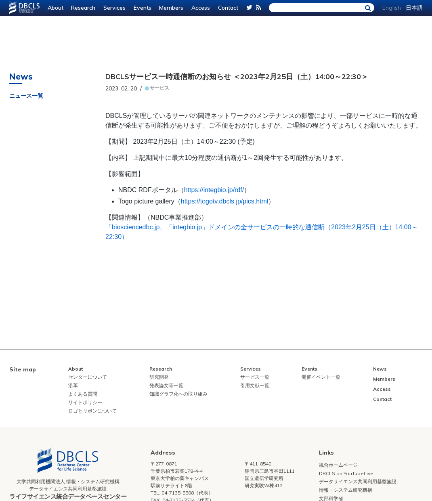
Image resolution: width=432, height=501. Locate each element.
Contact (228, 7)
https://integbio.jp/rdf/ (214, 190)
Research (83, 7)
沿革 (73, 385)
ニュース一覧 (26, 95)
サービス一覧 (254, 377)
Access (200, 7)
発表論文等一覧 (166, 385)
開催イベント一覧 (321, 377)
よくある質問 (82, 394)
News (380, 369)
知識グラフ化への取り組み (178, 394)
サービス (159, 88)
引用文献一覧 (254, 385)
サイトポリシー (85, 402)
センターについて (87, 377)
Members (171, 7)
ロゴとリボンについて (92, 411)
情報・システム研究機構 (345, 490)
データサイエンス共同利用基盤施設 (357, 481)
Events (142, 7)
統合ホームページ (338, 465)
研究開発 (159, 377)
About (55, 7)
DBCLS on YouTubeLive (346, 473)
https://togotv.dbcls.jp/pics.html (224, 201)
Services (114, 7)
